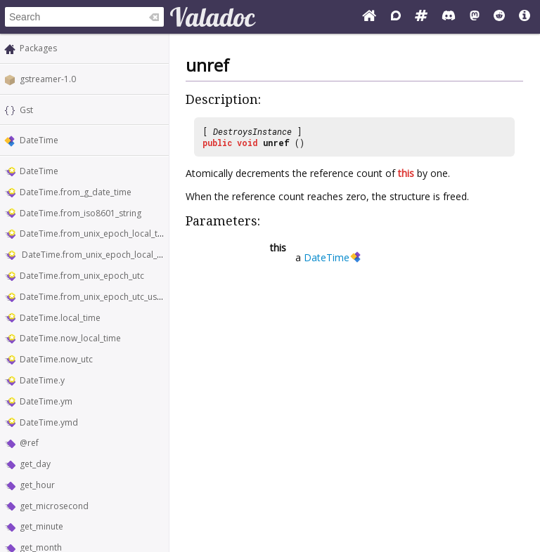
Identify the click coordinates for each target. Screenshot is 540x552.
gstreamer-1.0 (48, 79)
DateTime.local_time (60, 318)
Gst (26, 110)
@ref (29, 443)
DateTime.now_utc (56, 359)
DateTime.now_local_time (70, 338)
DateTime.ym (46, 401)
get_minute (41, 526)
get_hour (37, 485)
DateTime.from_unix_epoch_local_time (96, 233)
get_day (35, 464)
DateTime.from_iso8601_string (80, 213)
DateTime (39, 140)
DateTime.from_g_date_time (75, 192)
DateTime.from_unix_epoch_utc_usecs (95, 297)
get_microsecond (54, 506)
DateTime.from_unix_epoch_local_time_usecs (110, 255)
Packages (38, 48)
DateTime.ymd (49, 422)
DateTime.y (42, 380)
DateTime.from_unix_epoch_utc (82, 276)
